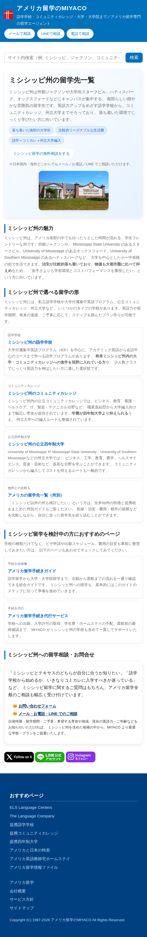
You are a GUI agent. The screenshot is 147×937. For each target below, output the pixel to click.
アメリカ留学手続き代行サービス (38, 615)
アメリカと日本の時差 (30, 850)
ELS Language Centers (31, 807)
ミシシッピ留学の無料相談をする (41, 154)
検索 (134, 57)
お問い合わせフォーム (37, 706)
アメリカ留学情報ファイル (34, 867)
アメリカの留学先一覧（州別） (36, 495)
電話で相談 (80, 34)
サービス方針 (22, 899)
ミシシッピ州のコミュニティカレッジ (42, 393)
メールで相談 (19, 34)
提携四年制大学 (24, 841)
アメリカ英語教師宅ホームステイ (40, 858)
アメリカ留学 (22, 882)
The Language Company (32, 816)
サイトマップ (22, 908)
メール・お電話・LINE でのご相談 (48, 714)
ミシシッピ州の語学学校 (30, 342)
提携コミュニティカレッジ (34, 833)
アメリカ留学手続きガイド (32, 571)
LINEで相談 (50, 34)
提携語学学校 (22, 824)
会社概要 (18, 891)
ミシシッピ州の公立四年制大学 (36, 444)
